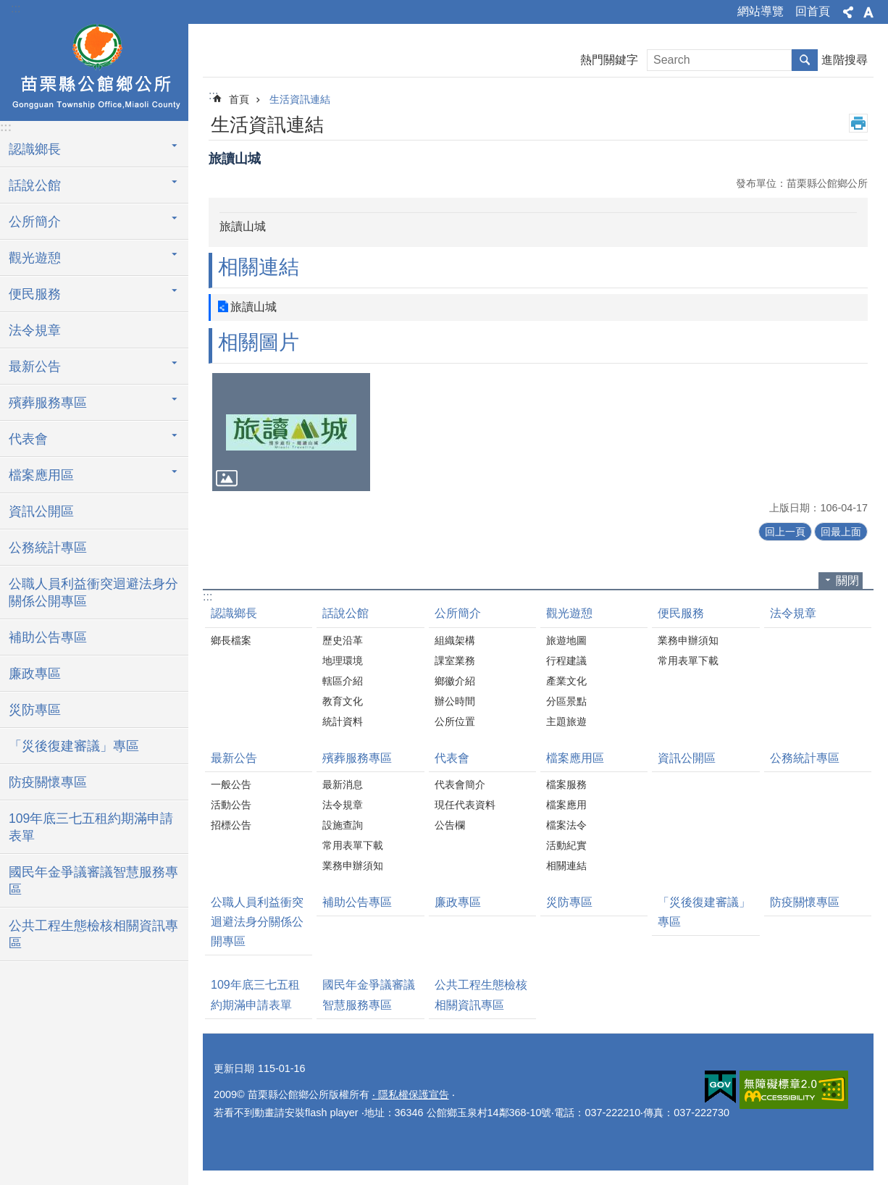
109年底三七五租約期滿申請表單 (91, 827)
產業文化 (566, 681)
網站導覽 (760, 11)
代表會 (452, 758)
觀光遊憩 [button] (35, 258)
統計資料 (342, 721)
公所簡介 (458, 613)
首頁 (239, 99)
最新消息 (342, 784)
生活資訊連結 (299, 99)
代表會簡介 (460, 784)
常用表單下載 (688, 660)
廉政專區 (35, 673)
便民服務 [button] (35, 294)
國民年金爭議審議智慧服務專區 (93, 881)
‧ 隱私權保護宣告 (410, 1094)
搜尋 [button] (805, 60)
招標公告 (231, 825)
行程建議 (566, 660)
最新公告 (234, 758)
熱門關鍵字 (609, 60)
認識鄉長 (234, 613)
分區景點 (566, 701)
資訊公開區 (41, 511)
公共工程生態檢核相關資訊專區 (93, 934)
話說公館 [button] (35, 185)
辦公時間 (455, 701)
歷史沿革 (342, 640)
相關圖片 (258, 342)
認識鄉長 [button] (35, 149)
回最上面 (841, 531)
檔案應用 (566, 805)
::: (15, 8)
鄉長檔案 (231, 640)
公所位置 (455, 721)
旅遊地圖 (566, 640)
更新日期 (234, 1068)
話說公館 (345, 613)
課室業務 (455, 660)
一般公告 (231, 784)
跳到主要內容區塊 (7, 7)
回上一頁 (785, 531)
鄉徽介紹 (455, 681)
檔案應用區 (575, 758)
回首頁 (812, 11)
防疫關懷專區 (48, 782)
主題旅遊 (566, 721)
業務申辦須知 (688, 640)
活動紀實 (566, 845)
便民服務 (681, 613)
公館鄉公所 (94, 70)
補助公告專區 (48, 637)
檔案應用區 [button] (41, 475)
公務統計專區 (48, 547)
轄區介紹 (342, 681)
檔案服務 (566, 784)
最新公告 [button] (35, 366)
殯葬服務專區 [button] (48, 402)
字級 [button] (868, 12)
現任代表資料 (465, 805)
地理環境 (342, 660)
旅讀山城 (253, 307)
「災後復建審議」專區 (74, 746)
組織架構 (455, 640)
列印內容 (858, 123)
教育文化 (342, 701)
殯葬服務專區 (357, 758)
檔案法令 (566, 825)
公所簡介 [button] (35, 221)
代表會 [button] (28, 439)
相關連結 (258, 267)
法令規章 (35, 330)
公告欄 (450, 825)
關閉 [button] (847, 580)
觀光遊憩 (569, 613)
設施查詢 (342, 825)
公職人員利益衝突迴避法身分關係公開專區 (93, 592)
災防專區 (35, 710)
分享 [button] (848, 12)
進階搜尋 (844, 60)
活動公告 (231, 805)
